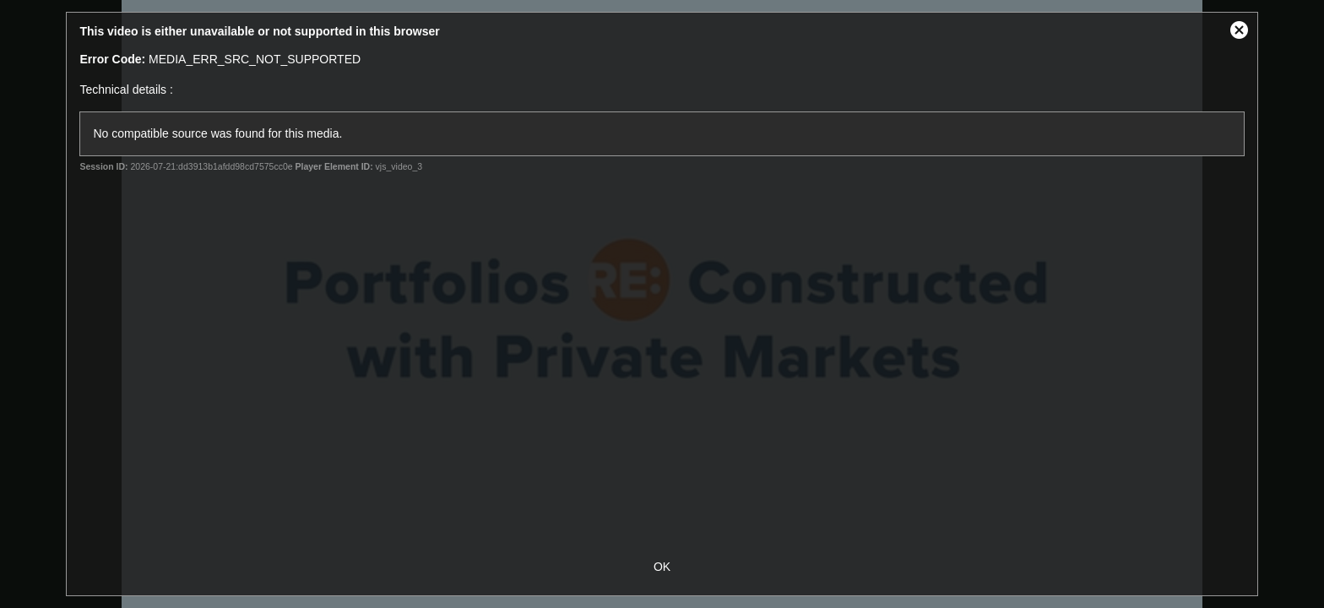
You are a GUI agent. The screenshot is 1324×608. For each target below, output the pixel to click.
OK (662, 566)
